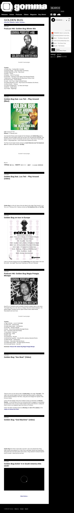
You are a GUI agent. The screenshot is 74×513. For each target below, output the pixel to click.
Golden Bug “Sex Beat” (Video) (17, 357)
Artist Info (6, 22)
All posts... (22, 22)
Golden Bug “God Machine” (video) (19, 420)
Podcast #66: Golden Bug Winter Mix (20, 29)
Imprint (26, 508)
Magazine (33, 14)
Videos (26, 14)
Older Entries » (24, 496)
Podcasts (19, 14)
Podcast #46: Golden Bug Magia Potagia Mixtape (22, 346)
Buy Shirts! (42, 14)
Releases (5, 14)
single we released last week (11, 409)
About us (16, 508)
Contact (22, 508)
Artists (11, 14)
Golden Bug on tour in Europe (17, 218)
